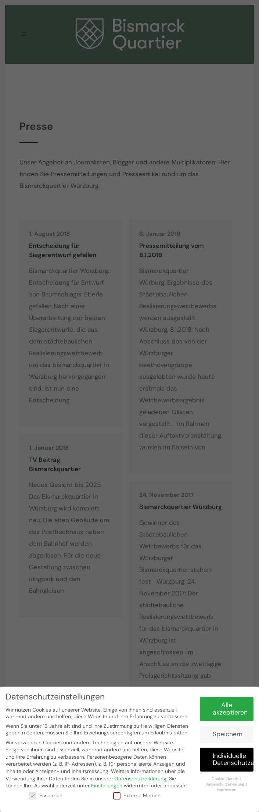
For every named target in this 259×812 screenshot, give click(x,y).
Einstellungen (106, 784)
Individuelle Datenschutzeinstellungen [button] (233, 757)
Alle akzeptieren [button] (230, 707)
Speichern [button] (227, 732)
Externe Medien (137, 793)
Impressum (226, 788)
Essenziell (45, 793)
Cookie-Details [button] (226, 777)
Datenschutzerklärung (140, 776)
